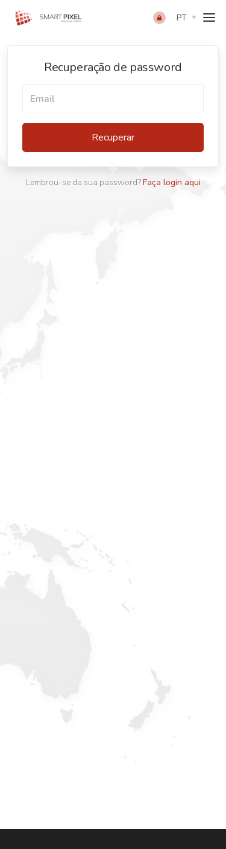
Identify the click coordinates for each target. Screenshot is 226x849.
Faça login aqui (172, 182)
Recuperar (113, 137)
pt (182, 18)
